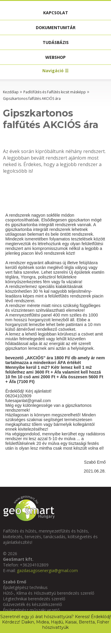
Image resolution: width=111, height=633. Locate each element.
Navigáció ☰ (55, 70)
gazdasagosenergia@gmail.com (47, 570)
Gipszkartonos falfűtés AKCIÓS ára (32, 98)
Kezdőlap (11, 92)
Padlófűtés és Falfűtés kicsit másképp (54, 92)
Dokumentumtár (55, 27)
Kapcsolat (55, 12)
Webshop (55, 57)
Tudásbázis (56, 42)
